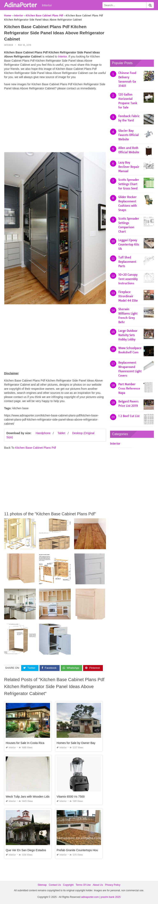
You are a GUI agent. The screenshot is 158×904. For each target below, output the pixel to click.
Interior (47, 5)
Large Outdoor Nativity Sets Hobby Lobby (127, 335)
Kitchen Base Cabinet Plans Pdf (35, 447)
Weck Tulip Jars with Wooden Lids (28, 796)
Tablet (61, 433)
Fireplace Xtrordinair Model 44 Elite (128, 296)
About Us (98, 884)
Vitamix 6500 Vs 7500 (71, 796)
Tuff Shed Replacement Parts (127, 262)
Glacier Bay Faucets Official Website (128, 135)
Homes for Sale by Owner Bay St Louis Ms (84, 742)
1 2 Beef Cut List (128, 416)
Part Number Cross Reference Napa (129, 388)
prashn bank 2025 (111, 897)
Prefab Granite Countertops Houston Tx (82, 850)
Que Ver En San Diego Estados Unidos (31, 850)
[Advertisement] (55, 122)
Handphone (43, 433)
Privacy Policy (112, 884)
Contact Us (55, 884)
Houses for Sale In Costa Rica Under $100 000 (36, 742)
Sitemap (42, 884)
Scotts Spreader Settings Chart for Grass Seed (128, 184)
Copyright (68, 884)
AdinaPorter (20, 4)
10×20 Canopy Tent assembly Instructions (128, 279)
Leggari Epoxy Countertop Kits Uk (128, 244)
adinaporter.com (90, 897)
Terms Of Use (83, 884)
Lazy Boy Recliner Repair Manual (128, 167)
